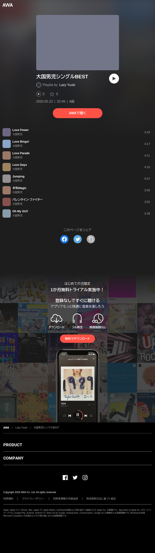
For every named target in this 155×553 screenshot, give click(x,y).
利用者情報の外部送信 (65, 498)
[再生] (114, 79)
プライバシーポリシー (33, 498)
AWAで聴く (77, 113)
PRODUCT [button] (12, 444)
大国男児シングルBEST (46, 427)
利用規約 (8, 498)
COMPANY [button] (13, 458)
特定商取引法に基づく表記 (101, 498)
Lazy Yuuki (67, 85)
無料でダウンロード (77, 338)
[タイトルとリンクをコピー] (91, 239)
